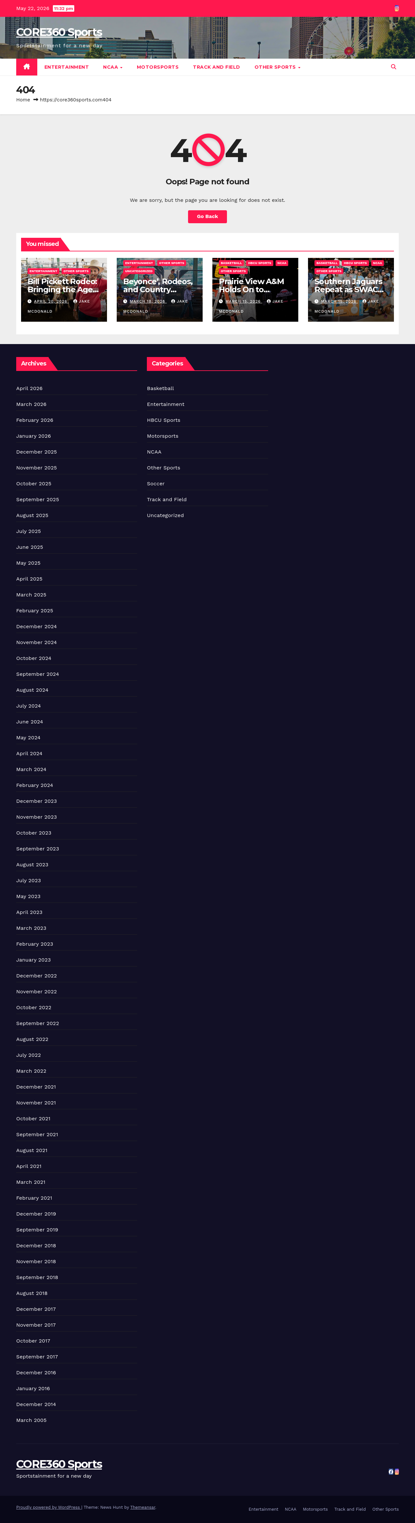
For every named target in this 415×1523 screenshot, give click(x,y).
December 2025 (36, 452)
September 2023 (37, 849)
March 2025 (31, 595)
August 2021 (31, 1150)
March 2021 (30, 1182)
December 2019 (36, 1214)
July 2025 (28, 531)
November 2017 (36, 1325)
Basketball (231, 263)
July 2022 (28, 1055)
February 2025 (34, 610)
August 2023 (32, 864)
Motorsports (158, 67)
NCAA (111, 67)
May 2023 (28, 896)
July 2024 (28, 706)
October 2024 (33, 658)
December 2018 (36, 1245)
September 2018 (37, 1277)
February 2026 (34, 420)
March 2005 (31, 1420)
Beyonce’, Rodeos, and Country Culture (158, 289)
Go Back (207, 216)
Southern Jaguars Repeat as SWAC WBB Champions (348, 289)
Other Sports (276, 67)
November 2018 (36, 1261)
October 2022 (33, 1007)
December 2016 (36, 1372)
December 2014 (36, 1404)
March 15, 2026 (243, 301)
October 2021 (33, 1118)
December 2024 (36, 626)
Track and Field (216, 67)
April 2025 (29, 579)
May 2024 (28, 737)
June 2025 (29, 547)
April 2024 (29, 753)
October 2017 (33, 1341)
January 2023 (33, 960)
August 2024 (32, 690)
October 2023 (33, 833)
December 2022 (36, 976)
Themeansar (142, 1507)
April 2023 (29, 912)
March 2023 (31, 928)
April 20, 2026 (51, 301)
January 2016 (33, 1388)
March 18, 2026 (148, 301)
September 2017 (37, 1357)
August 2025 (32, 515)
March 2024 (31, 769)
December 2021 (36, 1087)
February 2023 (34, 944)
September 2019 (37, 1230)
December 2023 (36, 801)
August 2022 (32, 1039)
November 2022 (36, 991)
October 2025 (33, 483)
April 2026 (29, 388)
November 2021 (36, 1103)
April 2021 (29, 1166)
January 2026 (33, 436)
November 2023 (36, 817)
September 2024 (37, 674)
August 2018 (32, 1293)
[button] (393, 67)
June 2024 (29, 722)
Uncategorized (139, 271)
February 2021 (34, 1198)
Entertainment (66, 67)
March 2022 (31, 1071)
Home (23, 100)
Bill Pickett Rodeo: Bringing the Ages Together (62, 289)
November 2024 (36, 642)
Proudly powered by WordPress (48, 1507)
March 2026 (31, 404)
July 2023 (28, 880)
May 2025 (28, 563)
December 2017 (36, 1309)
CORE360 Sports (59, 32)
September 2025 (37, 499)
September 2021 (37, 1134)
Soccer (156, 483)
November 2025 (36, 468)
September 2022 (37, 1023)
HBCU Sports (259, 263)
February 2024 (34, 785)
